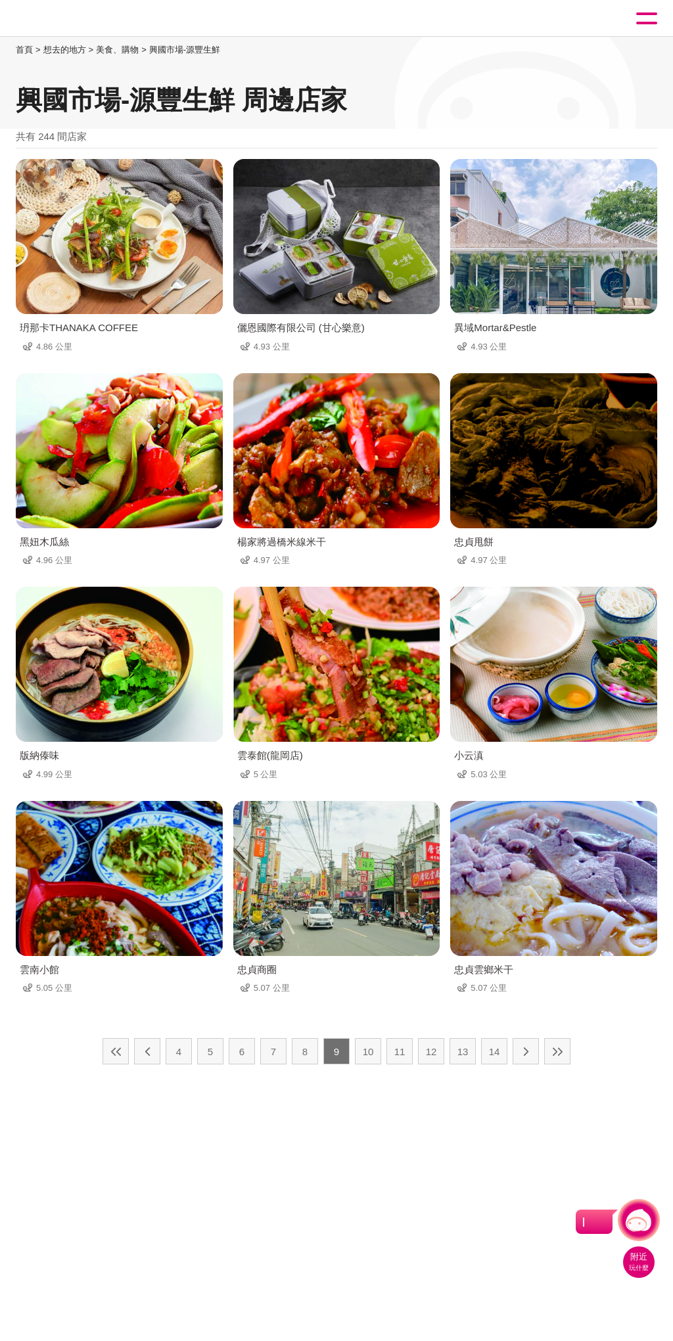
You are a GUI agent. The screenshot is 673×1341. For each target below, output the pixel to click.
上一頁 (147, 1051)
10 (368, 1051)
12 (431, 1051)
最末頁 (557, 1051)
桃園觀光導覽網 (64, 18)
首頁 (24, 50)
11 (400, 1051)
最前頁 (116, 1051)
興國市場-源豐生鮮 (184, 50)
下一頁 (526, 1051)
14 (494, 1051)
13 (463, 1051)
